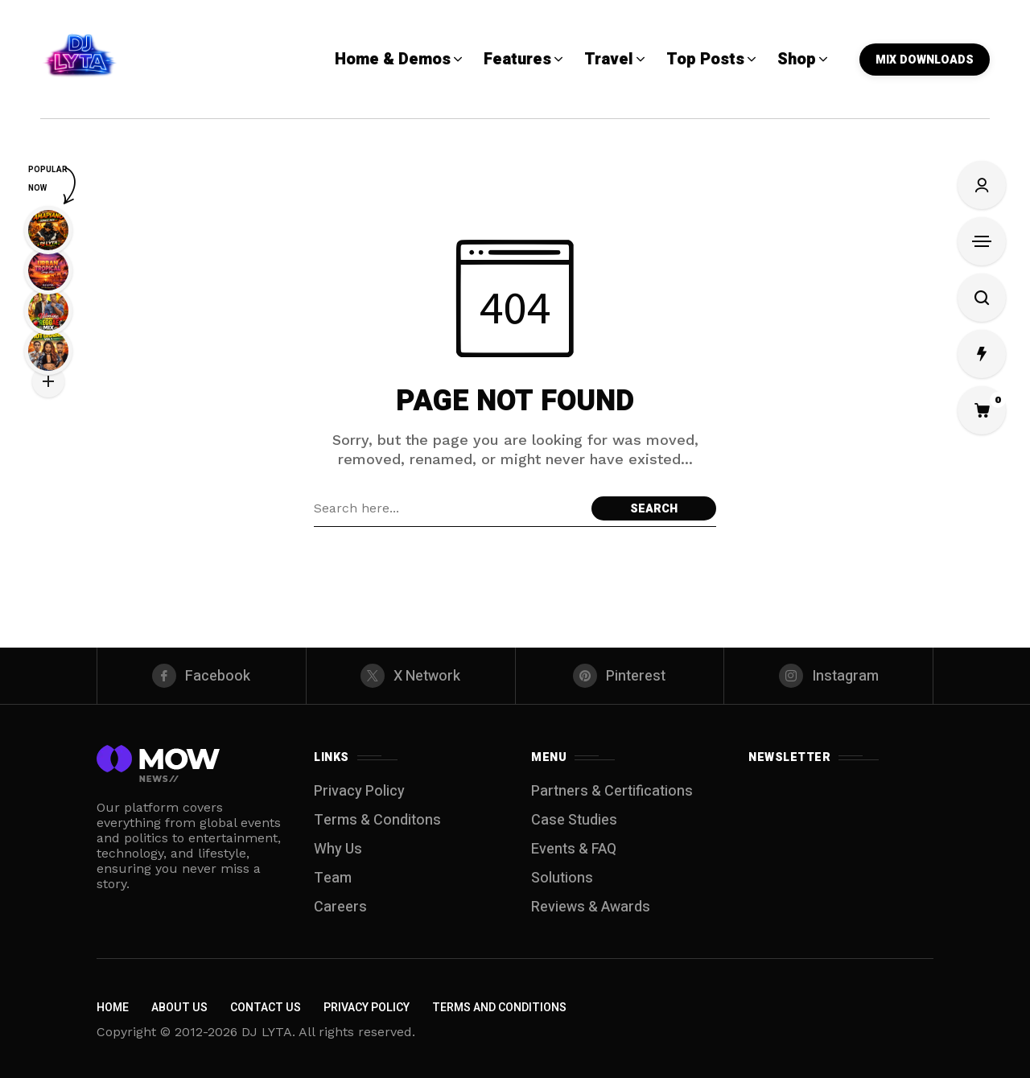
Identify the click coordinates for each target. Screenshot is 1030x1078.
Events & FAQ (573, 849)
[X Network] (411, 676)
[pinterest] (620, 676)
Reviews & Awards (590, 907)
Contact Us (265, 1007)
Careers (340, 907)
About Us (179, 1007)
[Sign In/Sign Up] (982, 185)
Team (333, 878)
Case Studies (574, 820)
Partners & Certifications (612, 791)
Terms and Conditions (499, 1007)
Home (113, 1007)
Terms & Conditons (377, 820)
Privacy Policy (359, 791)
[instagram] (828, 676)
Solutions (562, 878)
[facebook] (201, 676)
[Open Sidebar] (982, 241)
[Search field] (448, 508)
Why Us (338, 849)
